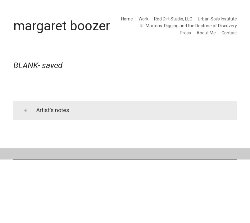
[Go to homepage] (61, 25)
